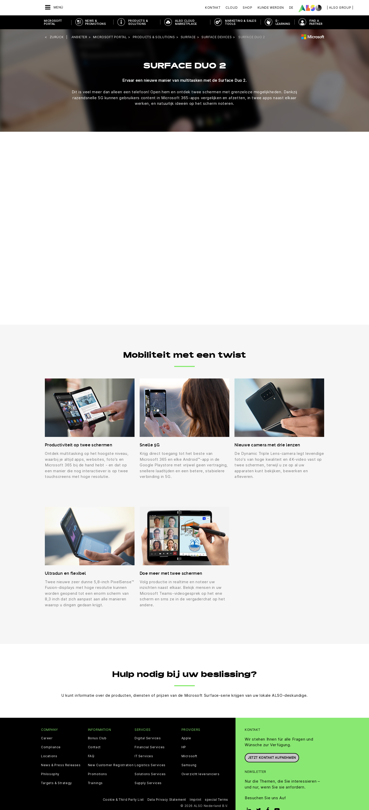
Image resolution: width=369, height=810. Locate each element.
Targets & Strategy (56, 783)
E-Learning (282, 22)
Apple (186, 738)
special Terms (216, 800)
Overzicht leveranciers (200, 774)
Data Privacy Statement (166, 800)
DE (291, 7)
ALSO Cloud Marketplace (186, 22)
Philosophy (50, 774)
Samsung (189, 765)
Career (47, 738)
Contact (94, 747)
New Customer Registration (111, 765)
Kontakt (212, 7)
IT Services (144, 756)
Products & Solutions (138, 22)
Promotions (97, 774)
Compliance (51, 747)
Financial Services (150, 747)
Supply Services (148, 783)
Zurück (57, 37)
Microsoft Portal (53, 22)
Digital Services (148, 738)
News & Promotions (95, 22)
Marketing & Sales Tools (240, 22)
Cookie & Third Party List (123, 800)
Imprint (195, 800)
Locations (49, 756)
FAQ (91, 756)
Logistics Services (150, 765)
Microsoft (189, 756)
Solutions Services (150, 774)
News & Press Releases (61, 765)
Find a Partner (316, 22)
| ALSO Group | (340, 7)
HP (183, 747)
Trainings (95, 783)
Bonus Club (97, 738)
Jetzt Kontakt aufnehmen (272, 758)
